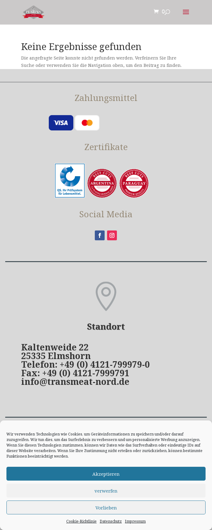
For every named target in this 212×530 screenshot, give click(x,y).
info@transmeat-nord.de (75, 381)
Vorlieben (106, 508)
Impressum (135, 521)
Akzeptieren (106, 474)
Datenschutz (111, 521)
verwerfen (106, 491)
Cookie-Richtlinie (81, 521)
